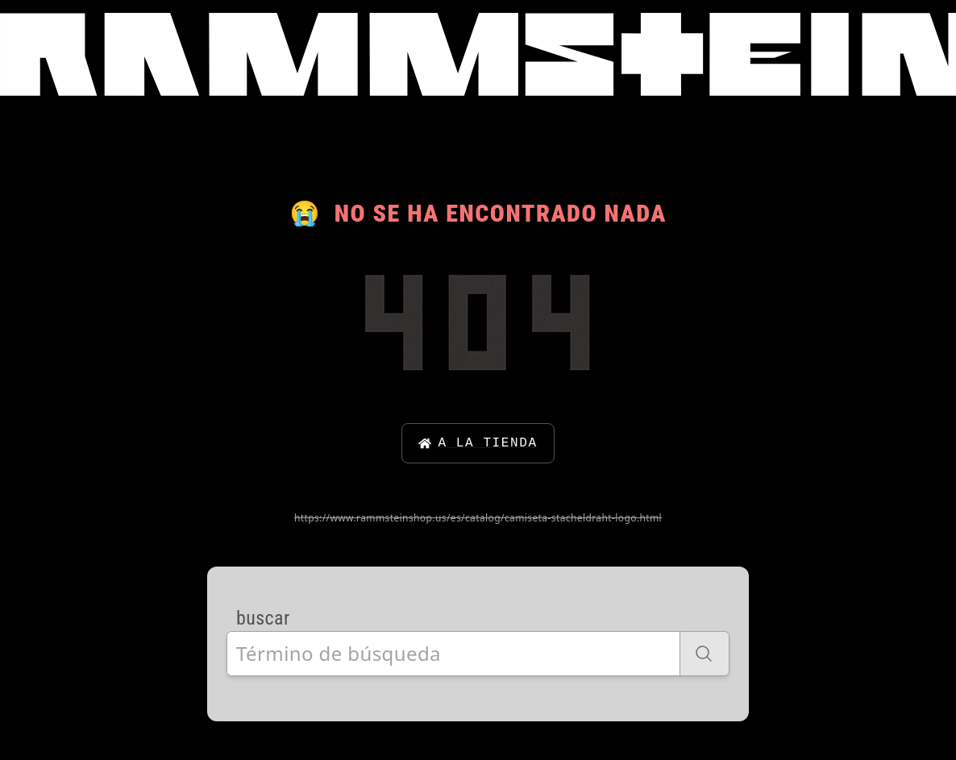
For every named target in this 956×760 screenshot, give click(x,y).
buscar (263, 618)
